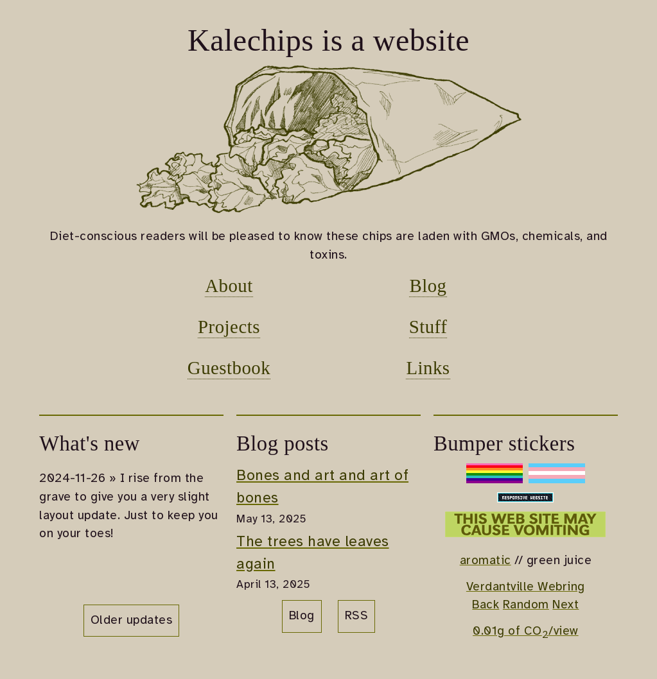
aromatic (485, 560)
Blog (427, 285)
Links (428, 367)
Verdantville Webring (525, 587)
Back (485, 605)
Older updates (132, 620)
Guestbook (229, 367)
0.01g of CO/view (526, 631)
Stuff (428, 326)
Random (526, 605)
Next (565, 605)
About (229, 285)
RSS (357, 616)
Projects (229, 326)
